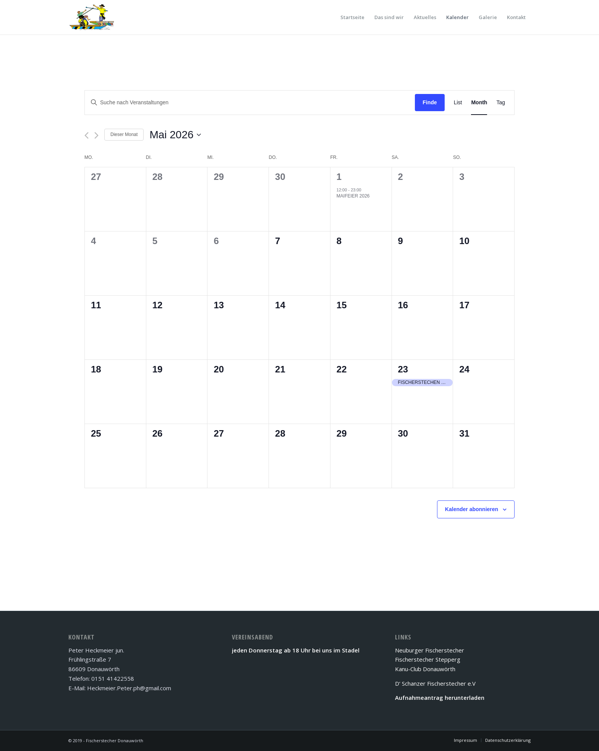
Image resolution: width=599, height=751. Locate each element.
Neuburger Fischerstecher (429, 650)
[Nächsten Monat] (96, 135)
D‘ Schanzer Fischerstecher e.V (435, 683)
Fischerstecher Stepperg (427, 659)
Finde (430, 102)
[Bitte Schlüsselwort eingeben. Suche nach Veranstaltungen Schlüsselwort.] (250, 103)
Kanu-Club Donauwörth (425, 669)
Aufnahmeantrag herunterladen (439, 697)
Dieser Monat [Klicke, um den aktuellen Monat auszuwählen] (124, 134)
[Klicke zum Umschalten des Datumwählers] (175, 134)
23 (403, 369)
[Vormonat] (86, 135)
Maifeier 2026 (353, 196)
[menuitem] (352, 17)
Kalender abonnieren (471, 509)
